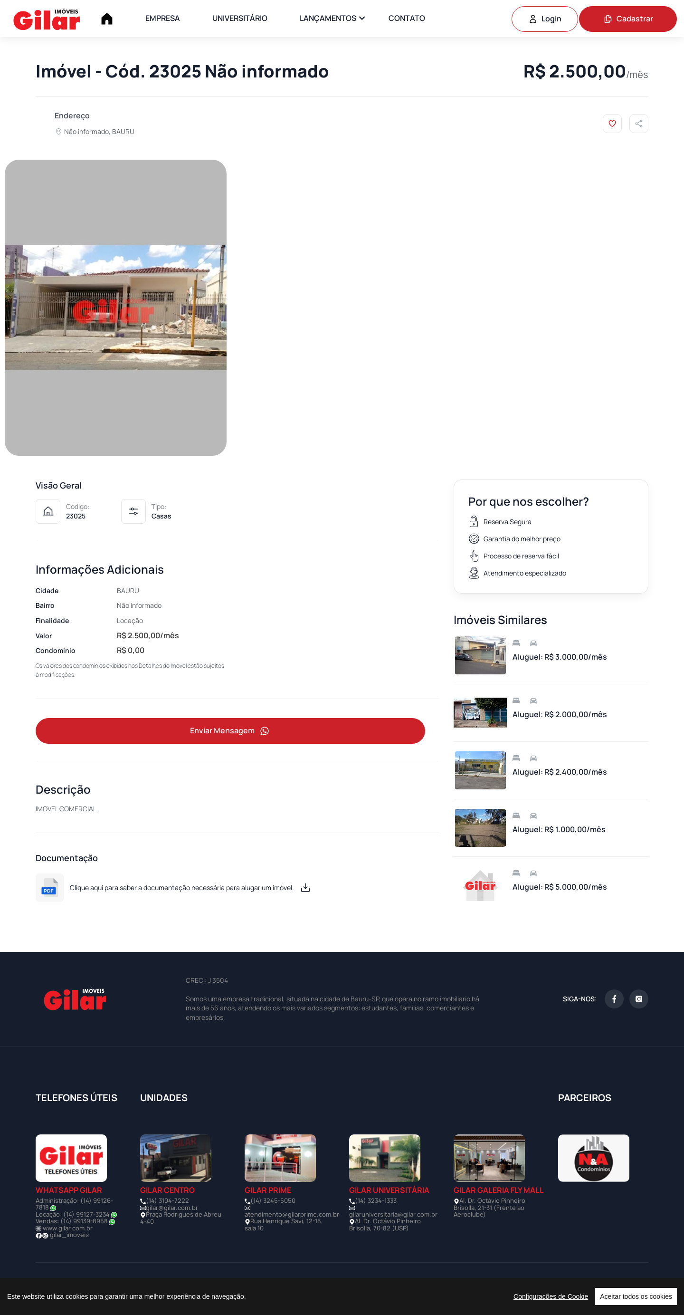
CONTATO (407, 18)
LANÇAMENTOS (328, 18)
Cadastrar (628, 18)
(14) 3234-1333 (376, 1200)
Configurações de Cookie (550, 1296)
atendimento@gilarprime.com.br (292, 1214)
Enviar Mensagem (230, 731)
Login (544, 18)
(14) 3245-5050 (272, 1200)
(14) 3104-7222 (167, 1200)
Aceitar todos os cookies (636, 1296)
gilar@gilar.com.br (172, 1207)
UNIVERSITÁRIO (239, 18)
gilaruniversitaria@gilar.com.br (393, 1214)
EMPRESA (162, 18)
